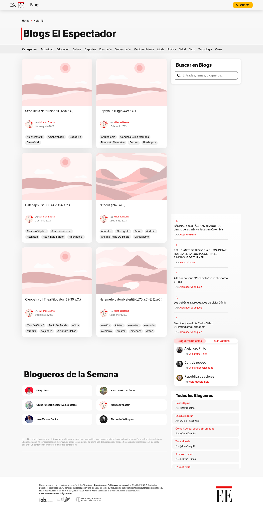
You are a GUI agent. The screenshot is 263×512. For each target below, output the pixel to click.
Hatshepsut (149, 142)
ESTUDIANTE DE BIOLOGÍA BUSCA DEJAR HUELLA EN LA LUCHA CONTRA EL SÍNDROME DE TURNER (200, 254)
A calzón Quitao (187, 459)
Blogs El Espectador (69, 33)
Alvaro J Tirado (187, 262)
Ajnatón (105, 325)
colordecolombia (199, 381)
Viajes (218, 49)
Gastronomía (123, 49)
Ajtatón (119, 325)
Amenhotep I (76, 236)
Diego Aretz (42, 390)
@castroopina (186, 408)
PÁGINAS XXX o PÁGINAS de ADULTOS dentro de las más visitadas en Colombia (198, 227)
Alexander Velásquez (190, 287)
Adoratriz (106, 231)
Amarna (121, 331)
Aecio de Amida (58, 325)
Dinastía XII (33, 142)
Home (26, 20)
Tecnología (205, 49)
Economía (105, 49)
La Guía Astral (183, 467)
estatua (134, 142)
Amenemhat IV (56, 137)
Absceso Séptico (36, 231)
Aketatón (149, 325)
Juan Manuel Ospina (47, 419)
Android (150, 231)
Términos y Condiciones (94, 485)
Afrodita (31, 331)
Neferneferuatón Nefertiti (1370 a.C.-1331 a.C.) (131, 300)
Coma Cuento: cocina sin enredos (194, 428)
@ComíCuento (187, 433)
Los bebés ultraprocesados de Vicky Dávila (200, 302)
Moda (160, 49)
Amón (137, 231)
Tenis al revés (182, 441)
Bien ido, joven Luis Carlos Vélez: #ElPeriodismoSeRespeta (193, 325)
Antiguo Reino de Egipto (115, 236)
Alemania (106, 331)
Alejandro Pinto (187, 234)
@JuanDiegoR (187, 446)
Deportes (90, 49)
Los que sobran (184, 416)
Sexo (192, 49)
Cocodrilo (75, 137)
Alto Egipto (123, 231)
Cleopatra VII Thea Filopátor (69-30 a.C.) (53, 300)
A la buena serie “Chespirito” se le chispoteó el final (201, 280)
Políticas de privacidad (118, 485)
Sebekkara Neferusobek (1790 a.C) (49, 111)
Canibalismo (141, 236)
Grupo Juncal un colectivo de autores (56, 404)
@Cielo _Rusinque (189, 420)
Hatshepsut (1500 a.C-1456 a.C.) (47, 205)
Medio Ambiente (144, 49)
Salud (182, 49)
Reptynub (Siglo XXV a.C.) (118, 111)
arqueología (108, 137)
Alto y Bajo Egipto (53, 236)
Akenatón (32, 236)
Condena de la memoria (134, 137)
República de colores (199, 377)
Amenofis (136, 331)
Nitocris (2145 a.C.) (113, 205)
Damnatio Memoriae (113, 142)
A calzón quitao (184, 454)
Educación (63, 49)
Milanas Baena (47, 122)
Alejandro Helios (66, 331)
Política (171, 49)
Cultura (77, 49)
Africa (75, 325)
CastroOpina (182, 403)
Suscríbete (242, 5)
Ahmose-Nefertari (61, 231)
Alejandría (46, 331)
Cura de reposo (195, 363)
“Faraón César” (35, 325)
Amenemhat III (35, 137)
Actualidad (47, 49)
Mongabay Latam (120, 404)
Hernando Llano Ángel (123, 390)
